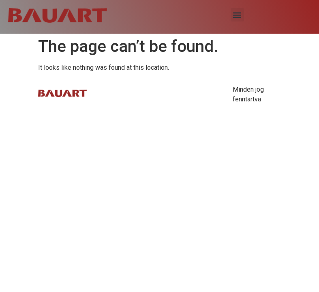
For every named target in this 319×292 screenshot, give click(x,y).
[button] (237, 14)
